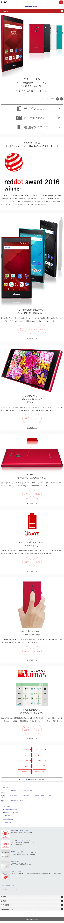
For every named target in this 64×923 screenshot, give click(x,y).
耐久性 (39, 760)
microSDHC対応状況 (8, 819)
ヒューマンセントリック (39, 766)
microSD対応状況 (7, 822)
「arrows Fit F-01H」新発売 (16, 800)
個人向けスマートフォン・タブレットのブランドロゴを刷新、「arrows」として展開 (30, 795)
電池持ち (39, 755)
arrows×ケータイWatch (17, 851)
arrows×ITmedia (15, 861)
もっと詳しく (32, 338)
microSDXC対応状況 (8, 815)
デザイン (24, 749)
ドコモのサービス (39, 771)
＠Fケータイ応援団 (16, 871)
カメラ (24, 755)
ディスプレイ (39, 749)
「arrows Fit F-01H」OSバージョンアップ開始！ (21, 790)
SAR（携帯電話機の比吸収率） (10, 809)
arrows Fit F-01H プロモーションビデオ (21, 840)
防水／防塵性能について (8, 885)
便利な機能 (24, 771)
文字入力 (24, 766)
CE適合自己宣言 (7, 812)
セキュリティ (24, 760)
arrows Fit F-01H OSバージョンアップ (20, 830)
